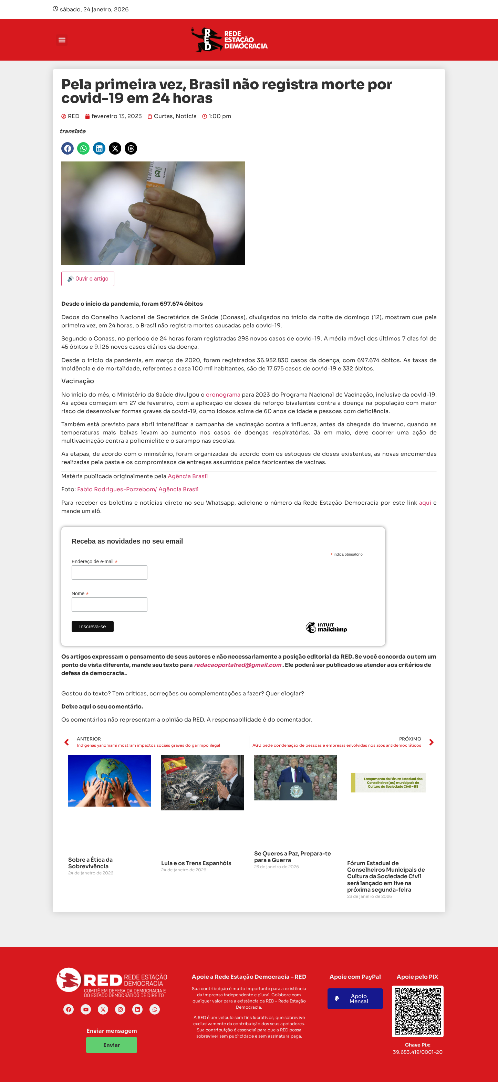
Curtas (163, 116)
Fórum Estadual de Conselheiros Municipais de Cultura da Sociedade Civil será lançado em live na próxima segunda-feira (386, 876)
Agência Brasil (188, 476)
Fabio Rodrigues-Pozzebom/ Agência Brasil (138, 489)
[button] (62, 40)
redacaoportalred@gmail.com (237, 665)
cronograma (223, 394)
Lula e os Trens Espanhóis (196, 863)
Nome (80, 593)
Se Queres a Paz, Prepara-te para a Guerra (292, 857)
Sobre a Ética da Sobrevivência (90, 863)
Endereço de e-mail (94, 561)
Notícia (186, 116)
